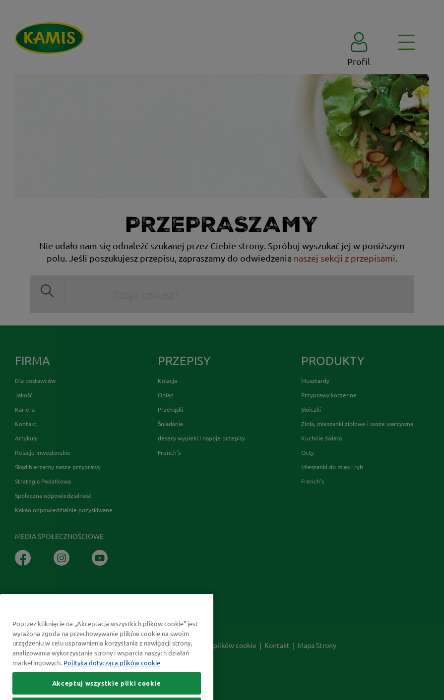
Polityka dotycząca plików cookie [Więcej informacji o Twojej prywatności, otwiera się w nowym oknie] (111, 676)
